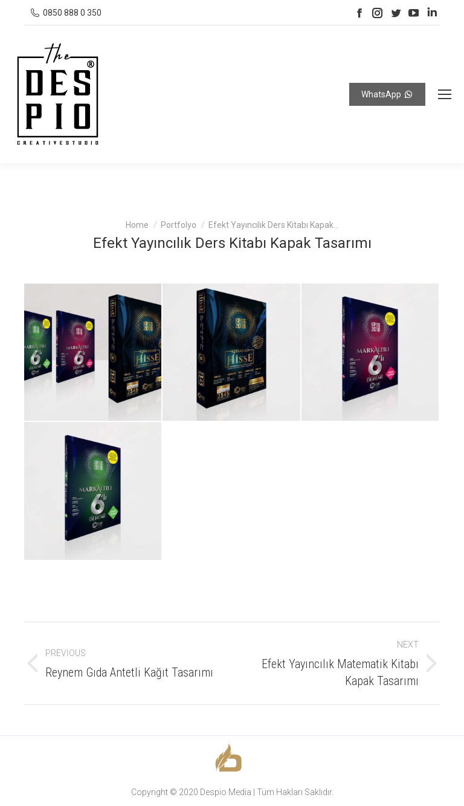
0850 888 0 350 (72, 13)
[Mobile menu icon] (444, 94)
